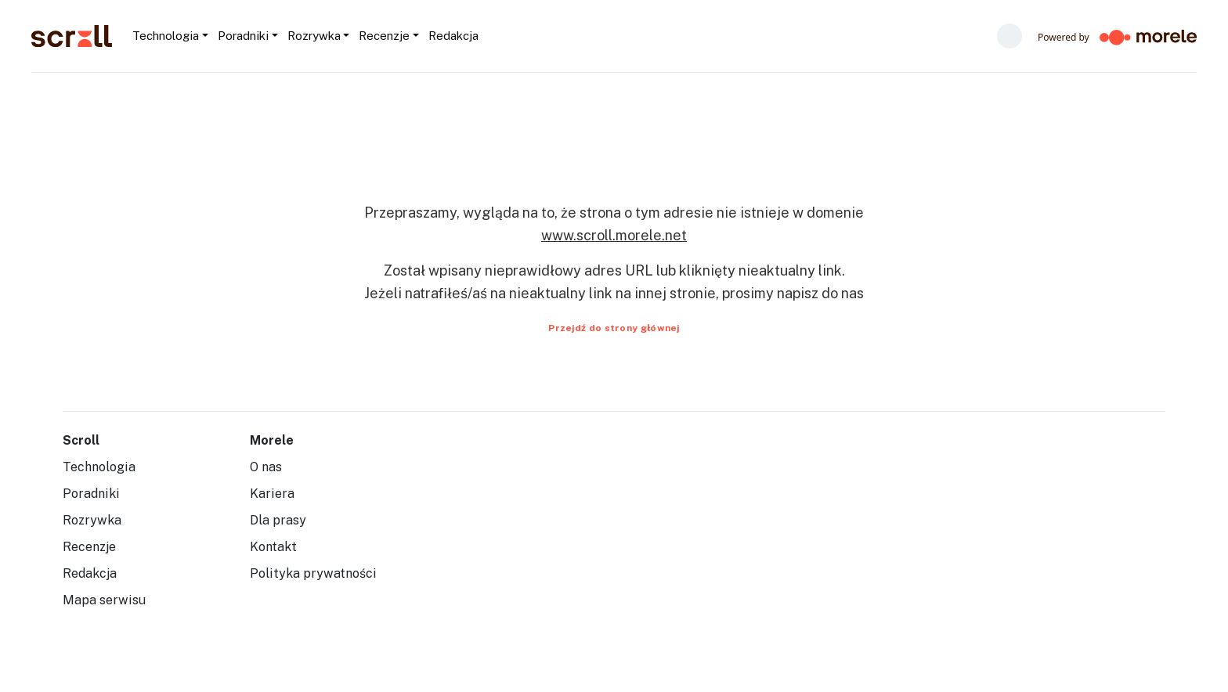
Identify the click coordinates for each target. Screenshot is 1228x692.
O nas (266, 467)
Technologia (99, 467)
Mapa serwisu (104, 600)
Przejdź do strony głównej (614, 328)
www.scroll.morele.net (614, 235)
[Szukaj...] (483, 36)
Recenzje (89, 546)
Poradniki (91, 493)
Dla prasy (278, 520)
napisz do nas (820, 293)
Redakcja (90, 573)
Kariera (272, 493)
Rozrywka (92, 520)
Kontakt (273, 546)
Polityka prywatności (313, 573)
